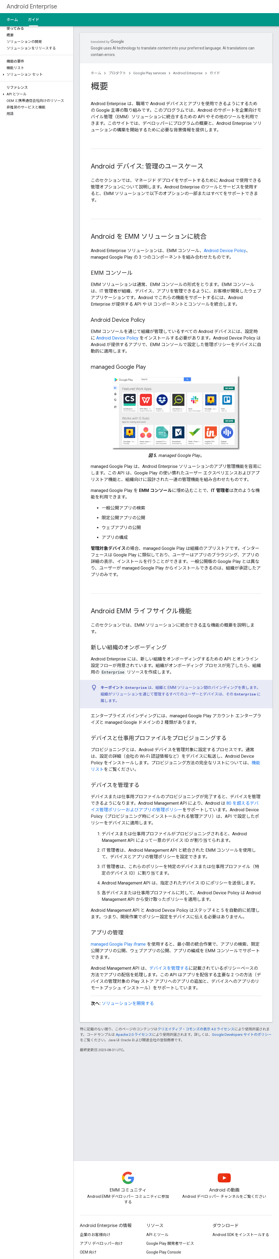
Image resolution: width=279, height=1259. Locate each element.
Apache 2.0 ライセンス (134, 1035)
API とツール (157, 1235)
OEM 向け (88, 1252)
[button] (35, 74)
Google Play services (149, 73)
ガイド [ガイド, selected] (33, 19)
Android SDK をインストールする (241, 1235)
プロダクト (117, 73)
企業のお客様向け (95, 1235)
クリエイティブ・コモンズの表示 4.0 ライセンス (195, 1029)
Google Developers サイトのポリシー (242, 1035)
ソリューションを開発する (128, 1003)
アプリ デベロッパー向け (101, 1243)
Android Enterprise (32, 6)
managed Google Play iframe (118, 944)
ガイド (215, 73)
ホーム (12, 19)
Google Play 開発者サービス (170, 1243)
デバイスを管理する (169, 968)
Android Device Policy (225, 250)
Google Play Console (163, 1252)
